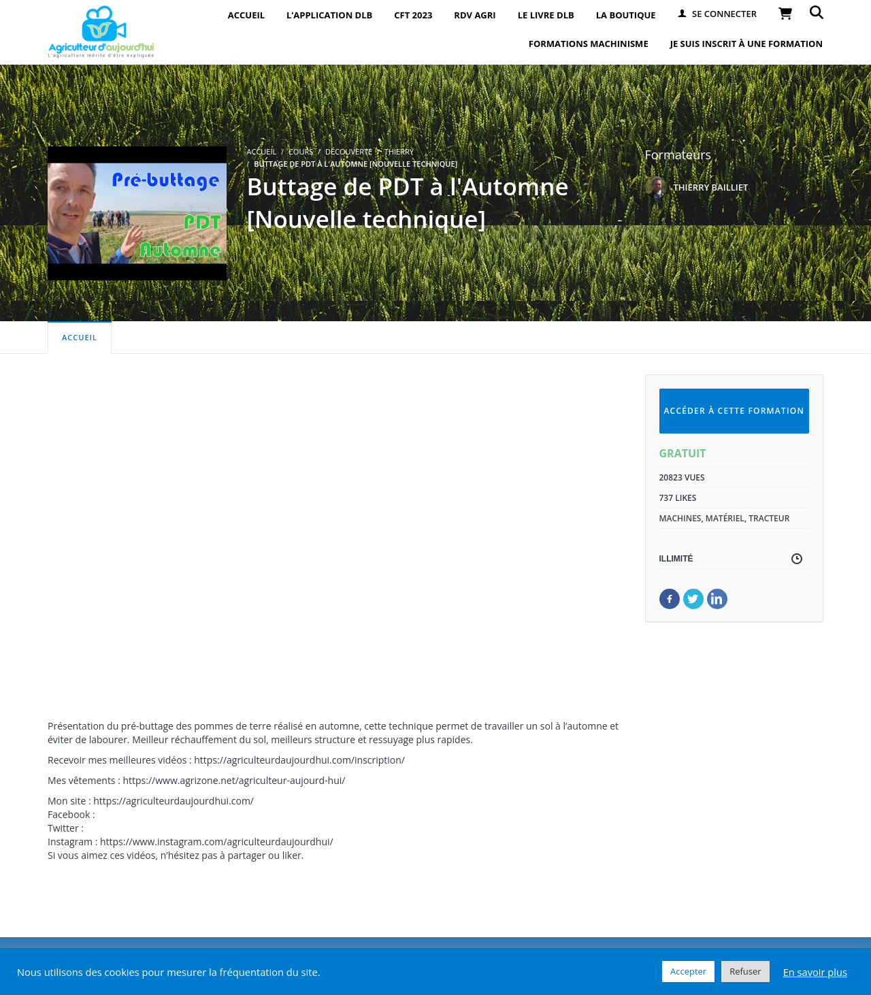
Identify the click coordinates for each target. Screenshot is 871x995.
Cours (301, 151)
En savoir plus (815, 972)
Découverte (348, 151)
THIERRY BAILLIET (711, 187)
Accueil (79, 337)
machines (680, 518)
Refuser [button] (745, 971)
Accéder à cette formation (733, 411)
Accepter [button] (688, 971)
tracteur (769, 518)
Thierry (399, 151)
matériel (725, 518)
